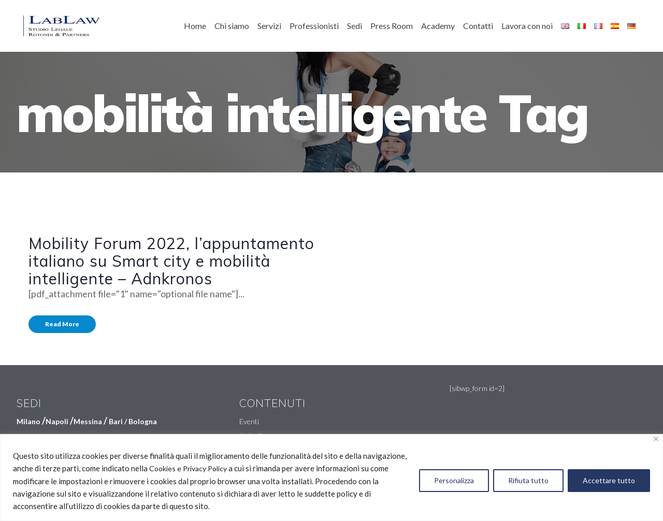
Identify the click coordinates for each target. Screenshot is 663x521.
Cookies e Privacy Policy (188, 468)
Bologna (142, 421)
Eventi (249, 421)
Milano (28, 421)
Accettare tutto (609, 480)
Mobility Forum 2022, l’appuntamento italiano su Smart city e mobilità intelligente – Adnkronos (171, 261)
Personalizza (454, 480)
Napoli (57, 421)
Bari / (118, 421)
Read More (62, 324)
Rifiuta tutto (528, 480)
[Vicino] (656, 439)
